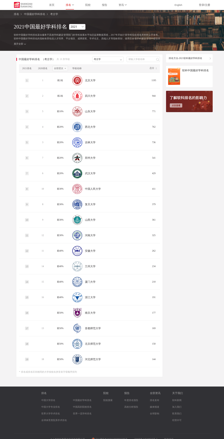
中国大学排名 (48, 400)
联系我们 (177, 413)
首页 (51, 4)
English (178, 5)
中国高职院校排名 (82, 407)
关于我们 (177, 393)
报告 (104, 4)
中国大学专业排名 (50, 407)
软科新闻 (177, 400)
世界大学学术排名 (50, 413)
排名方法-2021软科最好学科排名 (185, 58)
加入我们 (177, 407)
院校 (88, 4)
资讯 (123, 4)
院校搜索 (108, 400)
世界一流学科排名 (82, 413)
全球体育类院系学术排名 (54, 420)
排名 (70, 4)
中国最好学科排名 (34, 14)
